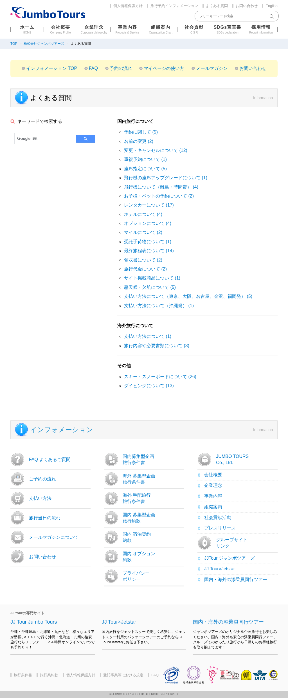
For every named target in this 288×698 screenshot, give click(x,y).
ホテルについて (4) (143, 214)
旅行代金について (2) (145, 269)
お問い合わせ (247, 6)
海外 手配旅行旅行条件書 (127, 498)
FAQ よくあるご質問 (40, 460)
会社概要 (213, 474)
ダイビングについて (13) (149, 385)
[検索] (42, 138)
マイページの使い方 (164, 68)
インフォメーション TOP (51, 68)
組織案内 (213, 506)
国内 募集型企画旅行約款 (129, 518)
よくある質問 (217, 6)
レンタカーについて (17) (149, 205)
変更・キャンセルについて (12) (155, 150)
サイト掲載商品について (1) (152, 278)
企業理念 (213, 485)
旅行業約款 (49, 675)
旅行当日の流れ (35, 518)
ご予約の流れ (33, 479)
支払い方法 (30, 498)
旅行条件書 (23, 675)
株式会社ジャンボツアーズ (44, 44)
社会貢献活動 (217, 517)
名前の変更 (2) (138, 141)
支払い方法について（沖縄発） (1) (159, 305)
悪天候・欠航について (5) (150, 287)
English (272, 6)
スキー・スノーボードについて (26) (160, 376)
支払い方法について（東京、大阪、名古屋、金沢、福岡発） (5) (188, 296)
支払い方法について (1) (147, 336)
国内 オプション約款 (129, 557)
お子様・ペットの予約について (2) (159, 196)
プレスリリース (220, 528)
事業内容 (213, 496)
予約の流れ (121, 68)
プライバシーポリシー (127, 576)
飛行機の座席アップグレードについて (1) (165, 177)
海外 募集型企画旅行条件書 (129, 479)
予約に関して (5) (141, 132)
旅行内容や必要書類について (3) (156, 345)
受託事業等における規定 (123, 675)
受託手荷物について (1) (147, 241)
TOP (13, 44)
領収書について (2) (143, 260)
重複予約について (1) (145, 159)
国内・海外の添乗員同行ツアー (235, 579)
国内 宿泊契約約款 (127, 537)
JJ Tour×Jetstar (219, 568)
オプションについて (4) (147, 223)
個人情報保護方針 (128, 6)
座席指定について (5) (145, 168)
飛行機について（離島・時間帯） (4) (161, 187)
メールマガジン (212, 68)
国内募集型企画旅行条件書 (129, 460)
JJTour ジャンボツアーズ (229, 558)
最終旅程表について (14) (149, 250)
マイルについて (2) (143, 232)
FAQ (93, 68)
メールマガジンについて (44, 537)
